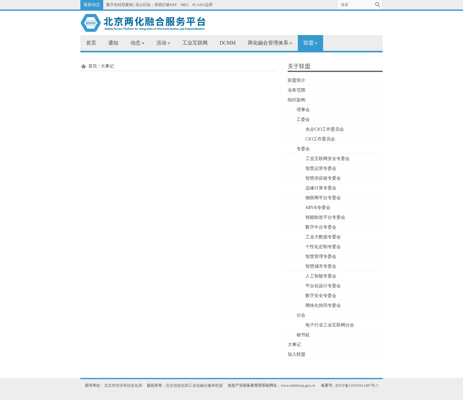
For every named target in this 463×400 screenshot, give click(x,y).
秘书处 (303, 334)
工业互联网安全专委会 (327, 158)
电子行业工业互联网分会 (329, 325)
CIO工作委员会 (320, 139)
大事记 (294, 344)
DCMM (228, 42)
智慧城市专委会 (320, 266)
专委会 (303, 148)
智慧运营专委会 (320, 168)
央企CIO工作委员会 (324, 129)
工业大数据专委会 (323, 237)
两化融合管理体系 (270, 42)
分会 (301, 315)
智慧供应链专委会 (323, 178)
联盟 (310, 42)
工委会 (303, 119)
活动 (163, 42)
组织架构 (296, 100)
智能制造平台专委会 (325, 217)
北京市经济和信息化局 (123, 385)
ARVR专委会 (317, 207)
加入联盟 (296, 354)
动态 (137, 42)
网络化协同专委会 (323, 305)
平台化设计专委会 (323, 286)
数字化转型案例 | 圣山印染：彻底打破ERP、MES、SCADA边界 (159, 5)
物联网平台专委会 (323, 197)
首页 (91, 42)
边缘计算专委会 (320, 188)
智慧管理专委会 (320, 256)
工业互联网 (195, 42)
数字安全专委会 (320, 295)
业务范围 (296, 90)
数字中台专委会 (320, 227)
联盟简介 (296, 80)
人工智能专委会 (320, 276)
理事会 (303, 109)
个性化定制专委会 (323, 246)
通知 (113, 42)
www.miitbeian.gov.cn (298, 385)
